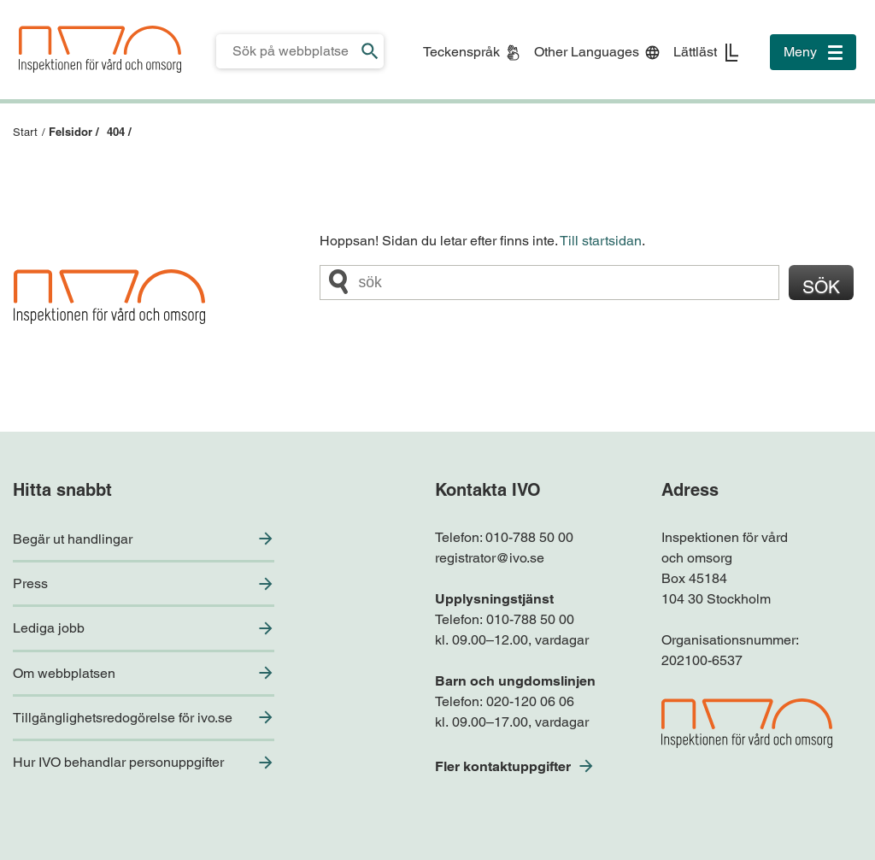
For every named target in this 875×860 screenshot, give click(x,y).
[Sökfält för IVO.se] (285, 51)
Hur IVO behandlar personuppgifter (118, 762)
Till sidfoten (18, 0)
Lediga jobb (49, 628)
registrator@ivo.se (489, 558)
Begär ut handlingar (72, 539)
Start (25, 132)
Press (30, 583)
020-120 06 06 (530, 701)
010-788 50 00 (529, 537)
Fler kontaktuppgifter (503, 766)
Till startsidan (601, 241)
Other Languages (586, 52)
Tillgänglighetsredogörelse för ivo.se (122, 718)
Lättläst (695, 52)
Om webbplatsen (64, 673)
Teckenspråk (461, 52)
